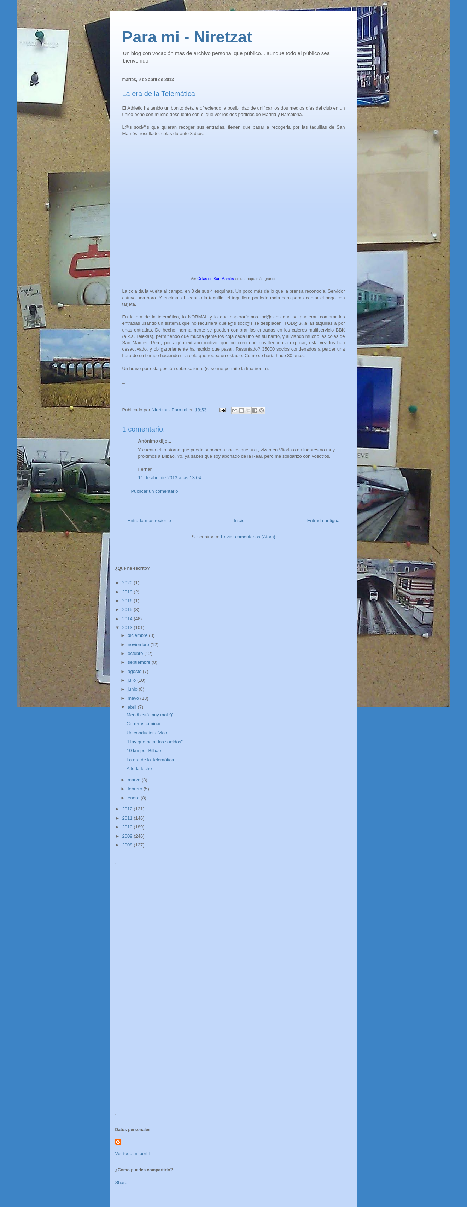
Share (121, 1182)
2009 (128, 836)
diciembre (138, 635)
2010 (128, 827)
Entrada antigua (323, 520)
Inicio (239, 520)
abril (133, 707)
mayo (134, 698)
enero (134, 798)
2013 (128, 627)
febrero (136, 788)
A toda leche (139, 768)
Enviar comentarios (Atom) (248, 536)
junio (133, 689)
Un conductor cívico (147, 733)
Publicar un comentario (154, 491)
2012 (128, 808)
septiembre (140, 662)
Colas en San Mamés (215, 278)
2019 (128, 591)
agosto (135, 671)
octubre (136, 653)
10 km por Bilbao (144, 750)
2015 (128, 609)
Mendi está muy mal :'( (150, 714)
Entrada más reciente (149, 520)
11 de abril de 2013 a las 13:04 (170, 477)
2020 (128, 582)
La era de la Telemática (150, 759)
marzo (135, 780)
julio (132, 680)
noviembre (139, 644)
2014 (128, 618)
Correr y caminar (144, 723)
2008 (128, 845)
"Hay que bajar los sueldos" (155, 741)
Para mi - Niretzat (187, 37)
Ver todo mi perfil (132, 1153)
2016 (128, 600)
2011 (128, 818)
